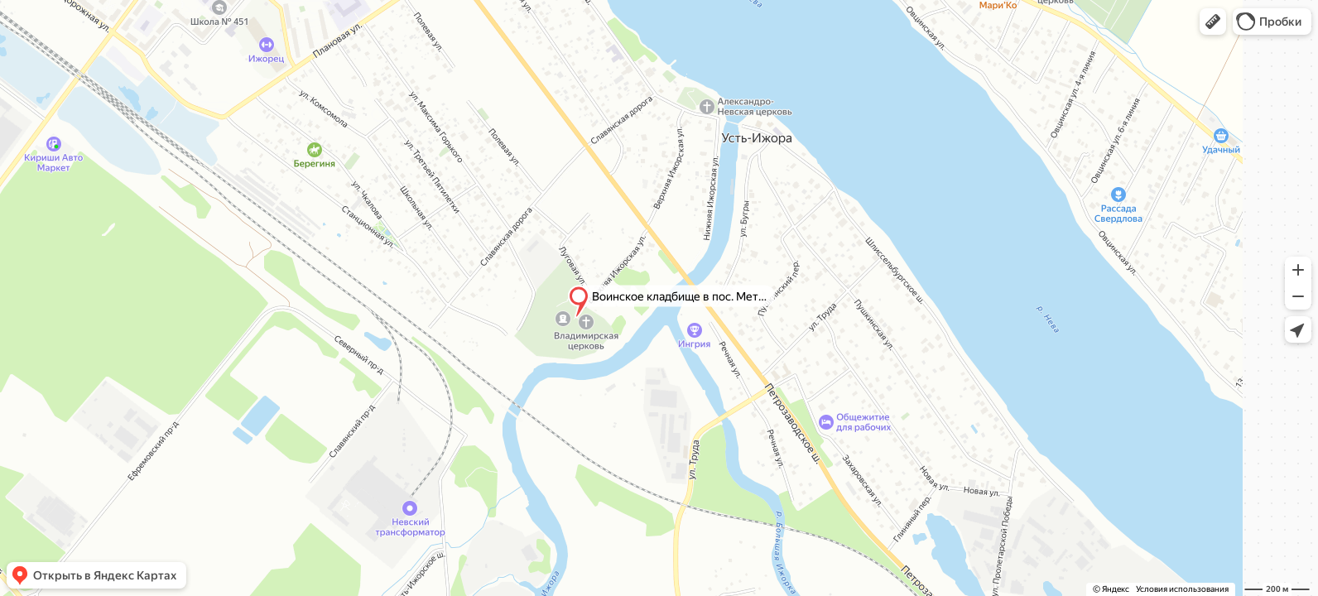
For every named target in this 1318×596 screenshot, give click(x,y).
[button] (1213, 21)
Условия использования (1182, 589)
